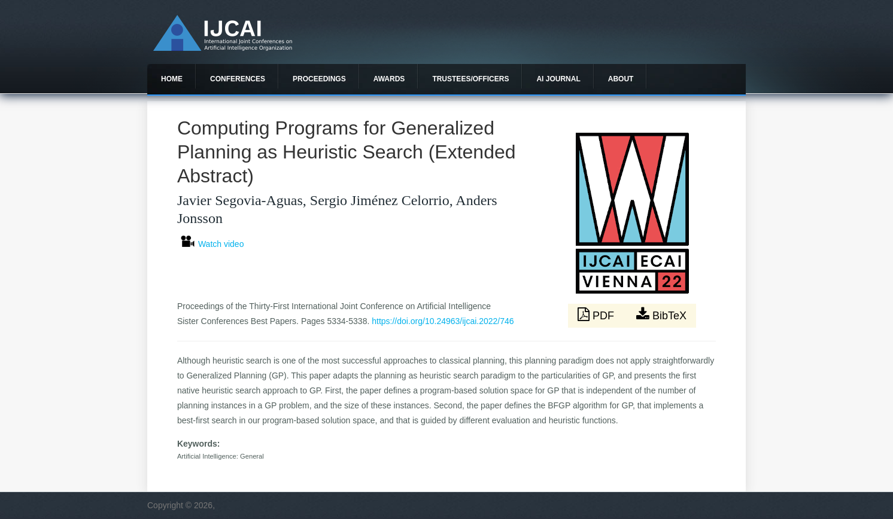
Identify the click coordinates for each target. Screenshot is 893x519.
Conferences (237, 79)
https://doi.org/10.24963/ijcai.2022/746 (443, 321)
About (621, 79)
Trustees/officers (470, 79)
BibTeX (661, 314)
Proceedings (319, 79)
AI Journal (558, 79)
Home (172, 79)
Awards (389, 79)
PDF (597, 314)
